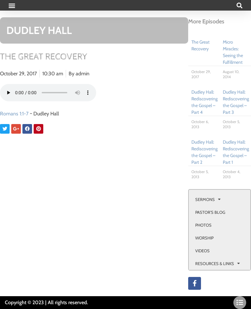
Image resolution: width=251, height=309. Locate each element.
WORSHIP (204, 237)
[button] (11, 5)
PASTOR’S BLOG (210, 212)
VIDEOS (202, 250)
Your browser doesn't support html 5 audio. (48, 92)
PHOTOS (203, 225)
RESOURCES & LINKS (217, 263)
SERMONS (208, 199)
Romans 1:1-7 (14, 114)
